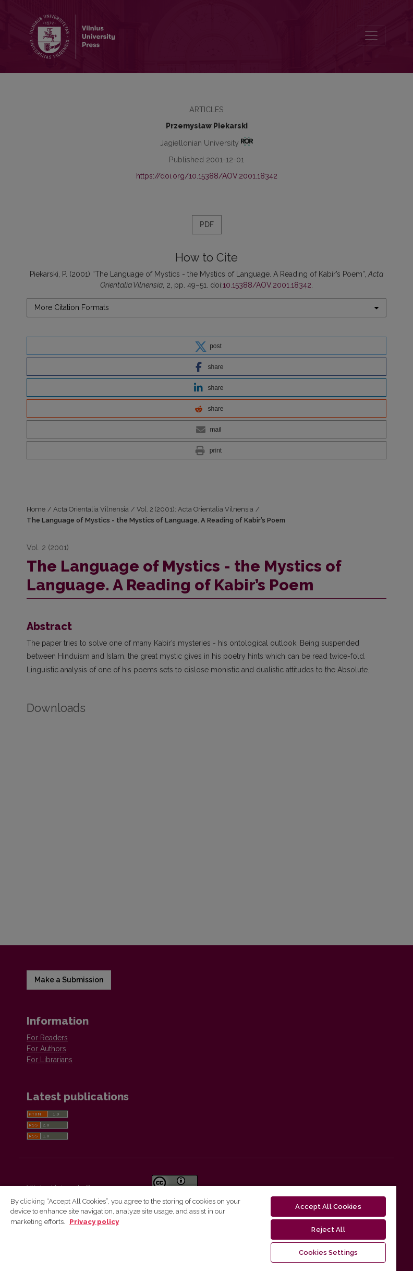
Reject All (328, 1229)
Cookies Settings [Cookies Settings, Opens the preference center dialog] (328, 1252)
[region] (198, 1228)
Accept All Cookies (328, 1206)
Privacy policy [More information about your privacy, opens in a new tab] (94, 1222)
